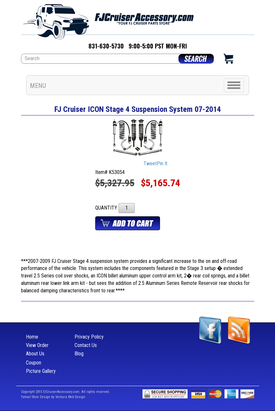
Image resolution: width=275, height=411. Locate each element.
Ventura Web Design (70, 397)
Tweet (150, 163)
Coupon (33, 363)
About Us (35, 354)
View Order (37, 345)
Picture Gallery (41, 371)
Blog (79, 354)
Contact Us (85, 345)
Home (32, 337)
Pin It (162, 163)
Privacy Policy (89, 337)
